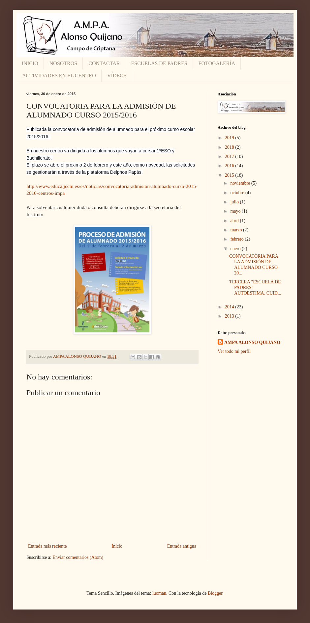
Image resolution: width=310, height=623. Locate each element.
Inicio (116, 546)
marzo (236, 229)
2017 (230, 156)
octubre (237, 192)
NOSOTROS (63, 63)
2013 (230, 316)
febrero (237, 239)
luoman (159, 593)
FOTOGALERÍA (217, 63)
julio (235, 201)
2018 (230, 147)
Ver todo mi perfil (234, 351)
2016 (230, 165)
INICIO (30, 63)
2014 (230, 306)
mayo (236, 211)
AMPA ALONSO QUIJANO (252, 342)
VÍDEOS (117, 75)
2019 (230, 137)
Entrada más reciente (47, 546)
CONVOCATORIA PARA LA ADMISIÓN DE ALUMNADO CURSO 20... (253, 264)
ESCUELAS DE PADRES (159, 63)
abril (235, 220)
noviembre (240, 183)
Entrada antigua (181, 546)
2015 (230, 175)
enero (236, 248)
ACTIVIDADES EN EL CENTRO (59, 75)
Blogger (215, 593)
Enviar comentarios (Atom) (77, 557)
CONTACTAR (104, 63)
